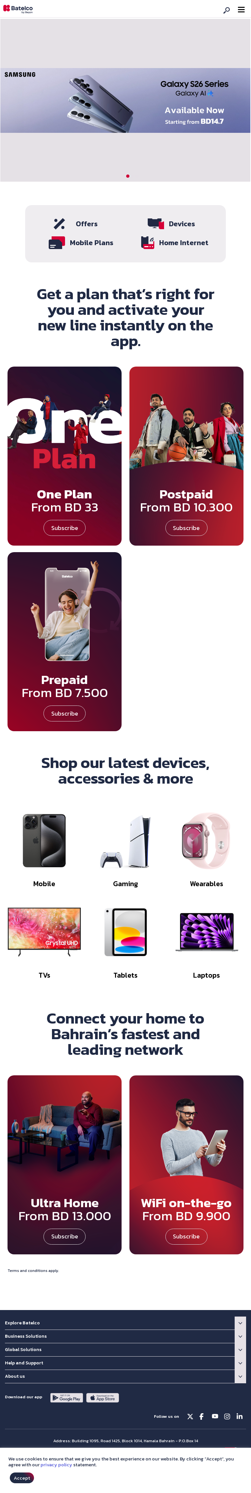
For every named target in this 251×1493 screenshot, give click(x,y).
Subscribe (64, 525)
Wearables (206, 881)
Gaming (125, 881)
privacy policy (56, 1464)
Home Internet (184, 241)
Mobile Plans (91, 241)
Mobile (44, 881)
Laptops (206, 973)
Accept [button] (22, 1478)
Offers (87, 223)
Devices (182, 223)
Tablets (125, 973)
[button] (128, 176)
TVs (44, 973)
